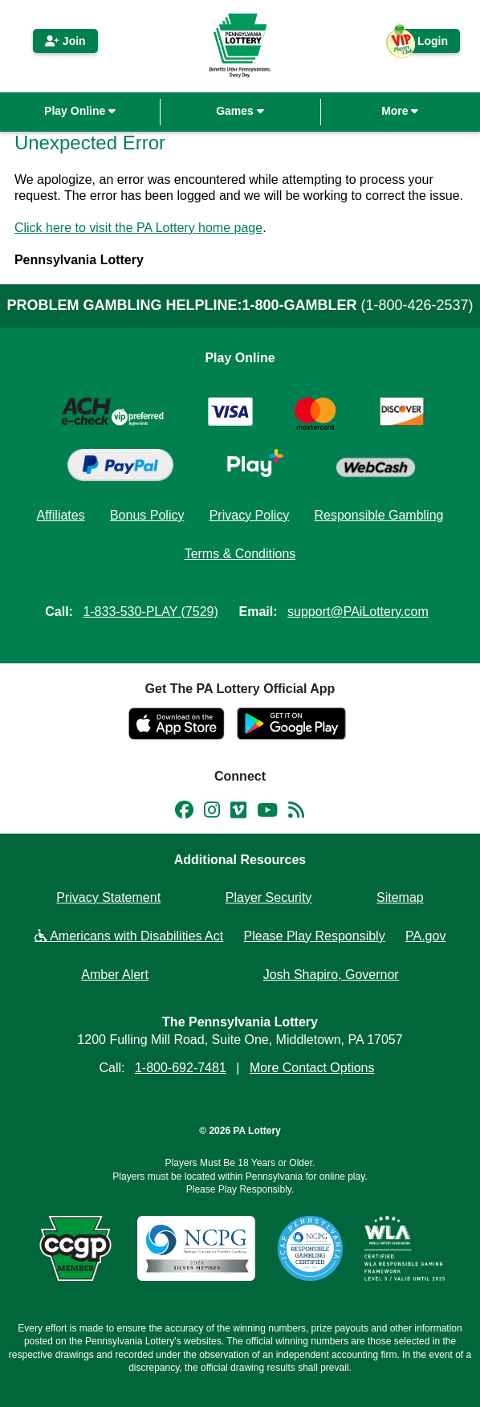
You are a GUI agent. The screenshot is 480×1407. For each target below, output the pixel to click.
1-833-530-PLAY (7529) (150, 611)
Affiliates (61, 515)
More (399, 110)
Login (424, 44)
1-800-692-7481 (180, 1068)
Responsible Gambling (378, 515)
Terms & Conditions (240, 554)
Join (65, 41)
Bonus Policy (147, 515)
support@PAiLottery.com (358, 611)
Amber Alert (114, 974)
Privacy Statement (108, 897)
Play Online (80, 110)
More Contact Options (312, 1068)
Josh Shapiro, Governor (331, 974)
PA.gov (425, 936)
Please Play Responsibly (314, 936)
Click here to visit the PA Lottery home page (138, 227)
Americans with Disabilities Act (129, 936)
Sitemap (400, 897)
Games (240, 110)
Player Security (269, 897)
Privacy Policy (249, 515)
